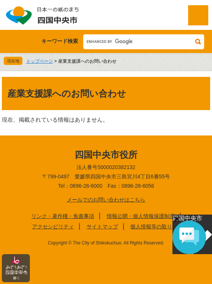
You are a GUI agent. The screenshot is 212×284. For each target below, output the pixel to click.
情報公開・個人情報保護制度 (141, 216)
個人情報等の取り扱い (156, 227)
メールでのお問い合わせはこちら (106, 200)
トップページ (39, 61)
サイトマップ (102, 227)
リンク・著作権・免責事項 (62, 216)
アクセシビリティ (53, 227)
